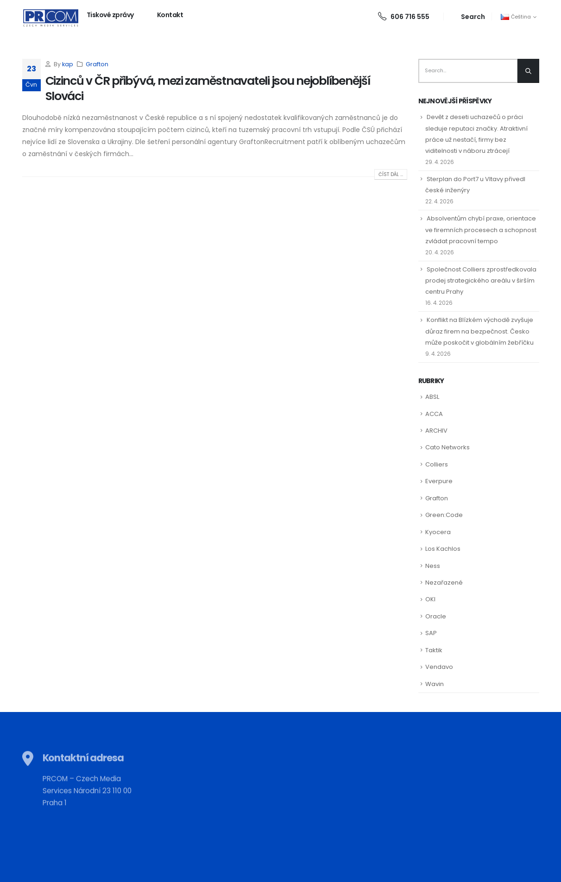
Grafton (97, 64)
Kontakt (170, 14)
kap (67, 64)
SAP (431, 633)
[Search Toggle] (467, 16)
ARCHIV (436, 430)
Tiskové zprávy (110, 14)
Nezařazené (444, 582)
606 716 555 (403, 16)
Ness (432, 565)
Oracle (435, 616)
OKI (430, 599)
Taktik (433, 650)
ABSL (432, 396)
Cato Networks (447, 447)
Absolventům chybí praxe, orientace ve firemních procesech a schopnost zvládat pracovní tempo (480, 229)
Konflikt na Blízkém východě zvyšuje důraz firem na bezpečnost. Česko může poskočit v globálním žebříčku (479, 330)
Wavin (434, 684)
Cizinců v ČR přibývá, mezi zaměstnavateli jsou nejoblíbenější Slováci (207, 88)
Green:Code (444, 514)
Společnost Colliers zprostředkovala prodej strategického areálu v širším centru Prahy (480, 280)
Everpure (439, 481)
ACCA (434, 414)
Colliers (436, 464)
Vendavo (439, 666)
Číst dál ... (390, 174)
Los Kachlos (442, 548)
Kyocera (438, 532)
